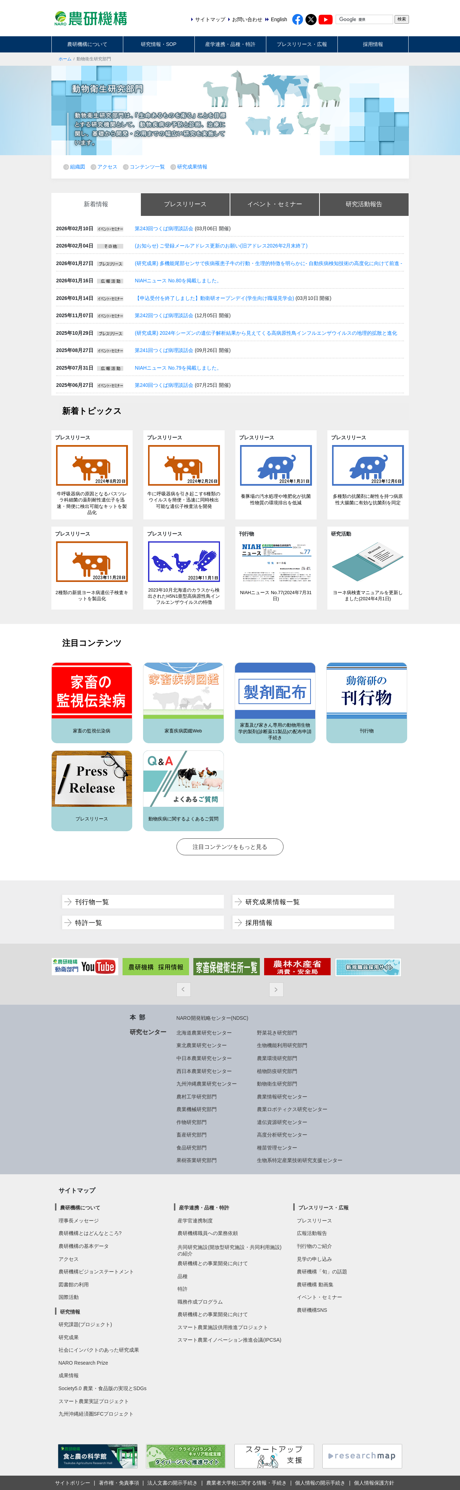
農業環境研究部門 (277, 1058)
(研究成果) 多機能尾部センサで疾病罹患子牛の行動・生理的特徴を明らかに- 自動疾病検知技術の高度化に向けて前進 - (268, 263)
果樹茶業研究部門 (196, 1160)
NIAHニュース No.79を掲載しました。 (178, 368)
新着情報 (96, 204)
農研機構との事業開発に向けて (213, 1263)
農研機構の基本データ (84, 1246)
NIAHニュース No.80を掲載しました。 (178, 280)
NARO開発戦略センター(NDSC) (212, 1018)
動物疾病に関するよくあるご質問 (183, 819)
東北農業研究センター (201, 1045)
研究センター (148, 1032)
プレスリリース (185, 204)
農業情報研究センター (282, 1097)
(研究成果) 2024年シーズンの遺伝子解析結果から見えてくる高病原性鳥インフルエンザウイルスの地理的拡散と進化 (266, 333)
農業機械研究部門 (196, 1109)
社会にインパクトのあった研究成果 (99, 1350)
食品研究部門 (191, 1148)
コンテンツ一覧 (147, 167)
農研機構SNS (312, 1310)
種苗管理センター (277, 1148)
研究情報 (70, 1312)
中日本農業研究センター (204, 1058)
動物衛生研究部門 (277, 1084)
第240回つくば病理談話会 (164, 385)
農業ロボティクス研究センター (292, 1109)
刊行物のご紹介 (314, 1246)
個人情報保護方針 (374, 1483)
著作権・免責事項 (119, 1483)
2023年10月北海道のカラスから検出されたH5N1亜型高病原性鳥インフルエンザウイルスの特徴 (184, 596)
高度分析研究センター (282, 1135)
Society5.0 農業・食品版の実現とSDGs (103, 1388)
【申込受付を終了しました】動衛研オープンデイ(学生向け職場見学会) (214, 298)
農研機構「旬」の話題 (322, 1271)
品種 (183, 1276)
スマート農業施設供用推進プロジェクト (223, 1327)
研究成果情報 (192, 167)
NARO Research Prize (83, 1363)
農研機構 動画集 (315, 1284)
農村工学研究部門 (196, 1097)
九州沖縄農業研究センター (206, 1084)
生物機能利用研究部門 (282, 1045)
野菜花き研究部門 (277, 1033)
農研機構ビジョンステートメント (96, 1271)
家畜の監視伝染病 (91, 731)
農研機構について (87, 44)
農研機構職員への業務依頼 (208, 1233)
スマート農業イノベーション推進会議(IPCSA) (229, 1340)
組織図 (77, 167)
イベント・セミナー (274, 204)
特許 (183, 1289)
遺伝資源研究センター (282, 1122)
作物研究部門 (191, 1122)
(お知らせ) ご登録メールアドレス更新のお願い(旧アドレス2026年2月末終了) (221, 246)
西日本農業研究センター (204, 1071)
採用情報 (373, 44)
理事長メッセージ (79, 1220)
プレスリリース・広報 (302, 44)
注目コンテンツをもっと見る (230, 846)
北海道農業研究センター (204, 1033)
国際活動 (69, 1297)
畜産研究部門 (191, 1135)
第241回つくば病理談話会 (164, 350)
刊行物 (367, 731)
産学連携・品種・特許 (230, 44)
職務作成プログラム (200, 1302)
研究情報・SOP (158, 44)
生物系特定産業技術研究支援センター (299, 1160)
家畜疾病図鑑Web (183, 731)
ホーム (65, 59)
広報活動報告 (312, 1233)
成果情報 (69, 1375)
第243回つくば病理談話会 (164, 228)
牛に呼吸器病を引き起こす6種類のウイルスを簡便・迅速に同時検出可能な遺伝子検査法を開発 (183, 500)
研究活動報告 (364, 204)
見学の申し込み (314, 1259)
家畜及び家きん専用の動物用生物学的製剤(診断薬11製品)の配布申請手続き (275, 731)
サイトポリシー (72, 1483)
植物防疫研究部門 (277, 1071)
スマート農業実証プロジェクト (94, 1401)
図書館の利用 (74, 1284)
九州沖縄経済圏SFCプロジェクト (96, 1414)
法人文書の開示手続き (172, 1483)
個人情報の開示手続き (320, 1483)
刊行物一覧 (92, 902)
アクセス (107, 167)
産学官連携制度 (195, 1220)
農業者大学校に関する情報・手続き (246, 1483)
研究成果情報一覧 (272, 902)
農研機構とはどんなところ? (90, 1233)
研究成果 (69, 1337)
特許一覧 (88, 922)
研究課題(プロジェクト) (85, 1324)
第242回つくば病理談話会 (164, 315)
